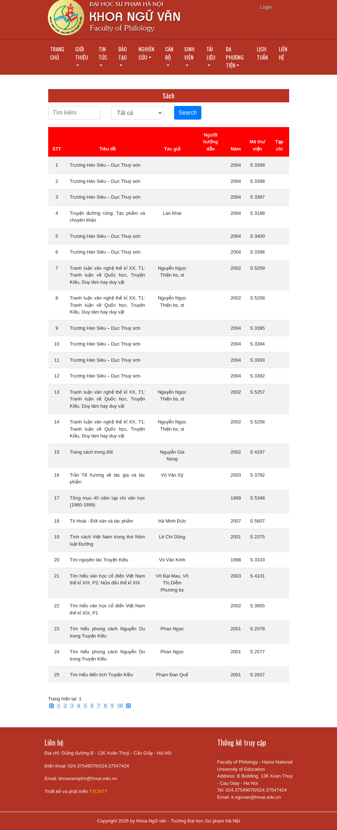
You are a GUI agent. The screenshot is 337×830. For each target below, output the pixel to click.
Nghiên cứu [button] (146, 53)
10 (120, 706)
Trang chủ (57, 53)
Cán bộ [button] (169, 53)
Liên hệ (283, 53)
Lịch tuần (262, 53)
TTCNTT (98, 791)
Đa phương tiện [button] (235, 57)
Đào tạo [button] (122, 53)
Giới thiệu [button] (81, 53)
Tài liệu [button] (210, 53)
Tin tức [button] (103, 53)
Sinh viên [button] (189, 53)
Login (266, 7)
